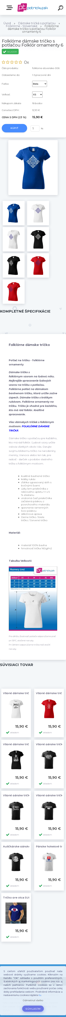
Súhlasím (33, 1008)
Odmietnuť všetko (33, 1000)
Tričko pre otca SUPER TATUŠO (24, 897)
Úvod (7, 23)
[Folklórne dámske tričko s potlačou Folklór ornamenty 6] (33, 141)
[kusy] (35, 128)
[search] (61, 8)
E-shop (10, 8)
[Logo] (33, 7)
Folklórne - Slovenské (21, 26)
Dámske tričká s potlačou (37, 23)
